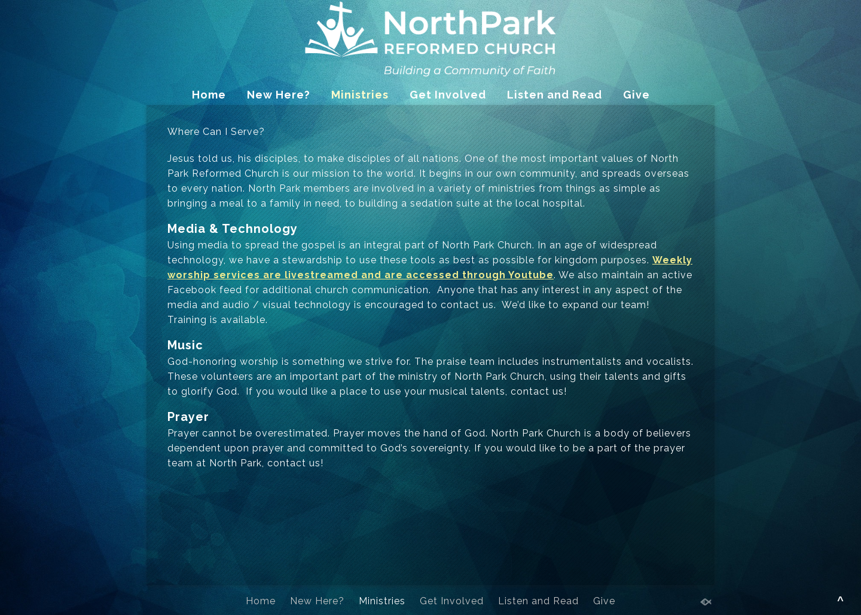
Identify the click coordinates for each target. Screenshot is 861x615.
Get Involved (448, 94)
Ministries (360, 94)
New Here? (278, 94)
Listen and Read (554, 94)
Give (636, 94)
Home (209, 94)
